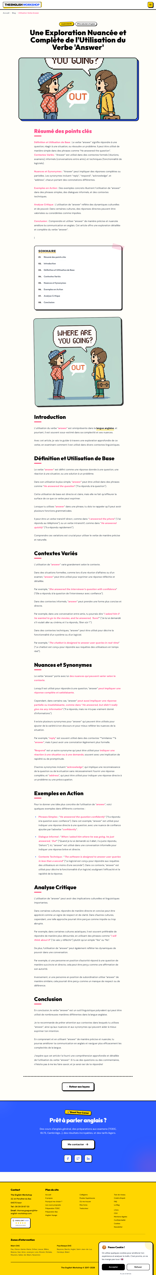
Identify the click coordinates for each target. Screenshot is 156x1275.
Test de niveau (119, 1195)
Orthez (34, 1249)
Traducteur (84, 1208)
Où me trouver (85, 1201)
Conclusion (49, 302)
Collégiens (84, 1195)
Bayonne (60, 1249)
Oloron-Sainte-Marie (23, 1249)
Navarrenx (36, 1255)
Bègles (112, 1252)
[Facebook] (67, 1158)
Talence (129, 1249)
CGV (116, 1213)
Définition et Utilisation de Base (59, 270)
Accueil (6, 13)
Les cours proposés (53, 1205)
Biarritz (67, 1249)
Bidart (67, 1252)
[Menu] (150, 4)
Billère (46, 1249)
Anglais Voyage (51, 1215)
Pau (12, 1249)
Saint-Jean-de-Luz (84, 1249)
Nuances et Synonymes (55, 282)
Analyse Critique (52, 295)
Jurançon (30, 1252)
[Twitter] (78, 1158)
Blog (14, 13)
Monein (42, 1252)
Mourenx (14, 1255)
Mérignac (115, 1249)
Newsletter (118, 1227)
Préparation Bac (51, 1212)
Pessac (122, 1249)
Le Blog (117, 1205)
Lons (36, 1252)
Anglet (73, 1249)
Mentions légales (120, 1217)
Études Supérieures (87, 1198)
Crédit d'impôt (119, 1198)
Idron (24, 1252)
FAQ (115, 1201)
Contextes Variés (52, 276)
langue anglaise (105, 428)
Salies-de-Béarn (24, 1255)
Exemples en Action (53, 289)
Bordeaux (106, 1249)
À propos (49, 1198)
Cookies (117, 1223)
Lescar (40, 1249)
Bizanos (14, 1252)
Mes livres (83, 1205)
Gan (19, 1252)
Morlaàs (49, 1252)
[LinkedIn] (88, 1158)
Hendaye (60, 1252)
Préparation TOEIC (52, 1208)
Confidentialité (119, 1220)
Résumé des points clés (55, 257)
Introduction (50, 263)
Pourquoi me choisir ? (53, 1201)
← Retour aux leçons (78, 1086)
